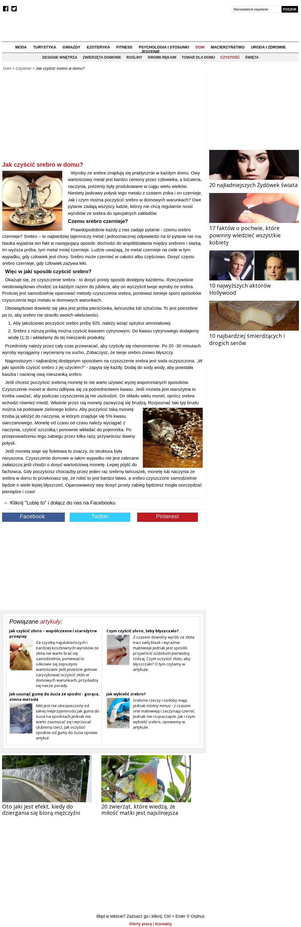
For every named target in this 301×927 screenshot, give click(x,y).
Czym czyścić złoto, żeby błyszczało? (142, 630)
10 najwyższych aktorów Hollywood (254, 285)
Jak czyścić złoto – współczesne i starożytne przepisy (53, 633)
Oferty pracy (140, 924)
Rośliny (134, 57)
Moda (21, 47)
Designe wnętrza (59, 57)
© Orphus (195, 916)
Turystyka (44, 47)
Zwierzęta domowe (101, 57)
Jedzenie (150, 52)
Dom (199, 47)
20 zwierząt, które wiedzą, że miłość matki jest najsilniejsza (139, 809)
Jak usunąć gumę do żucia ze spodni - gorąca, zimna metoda (54, 696)
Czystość (230, 57)
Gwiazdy (71, 47)
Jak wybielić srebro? (126, 694)
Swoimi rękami (162, 57)
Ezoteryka (98, 47)
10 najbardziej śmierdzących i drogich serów (254, 336)
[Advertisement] (102, 118)
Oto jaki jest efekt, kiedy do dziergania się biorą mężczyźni (41, 809)
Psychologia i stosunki (164, 47)
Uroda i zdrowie (268, 47)
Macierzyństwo (228, 47)
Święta (252, 57)
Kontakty (163, 924)
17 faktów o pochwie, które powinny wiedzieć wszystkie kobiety (254, 231)
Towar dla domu (198, 57)
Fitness (124, 47)
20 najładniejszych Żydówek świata (254, 181)
